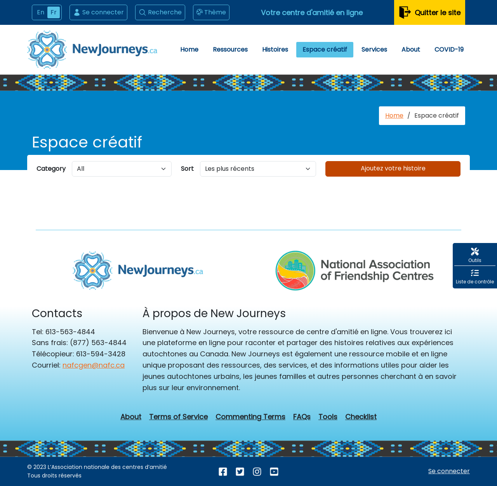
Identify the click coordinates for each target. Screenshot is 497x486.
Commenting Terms (250, 417)
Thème (211, 12)
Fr (53, 12)
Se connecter (98, 12)
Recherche (160, 12)
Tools (327, 417)
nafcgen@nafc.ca (94, 365)
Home (189, 49)
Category (51, 168)
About (410, 49)
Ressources (230, 49)
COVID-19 (449, 49)
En (40, 12)
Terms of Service (178, 417)
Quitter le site (430, 12)
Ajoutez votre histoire (393, 168)
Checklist (361, 417)
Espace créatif (324, 49)
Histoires (275, 49)
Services (374, 49)
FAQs (302, 417)
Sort (187, 168)
